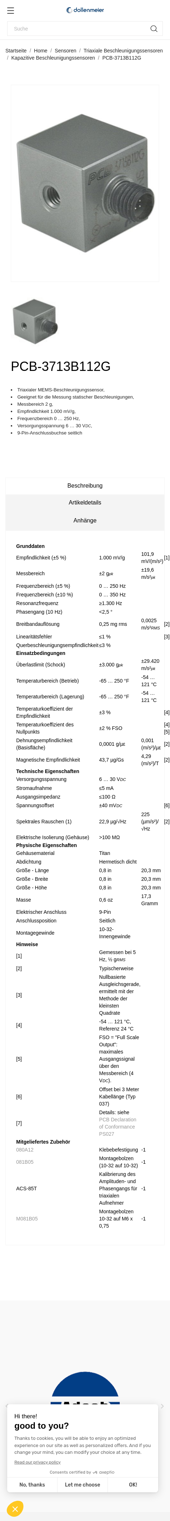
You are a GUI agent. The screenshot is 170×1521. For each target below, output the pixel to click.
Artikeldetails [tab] (85, 502)
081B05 (24, 1162)
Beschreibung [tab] (85, 486)
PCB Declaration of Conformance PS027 (118, 1127)
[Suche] (85, 28)
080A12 (24, 1150)
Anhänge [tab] (84, 520)
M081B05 (27, 1219)
